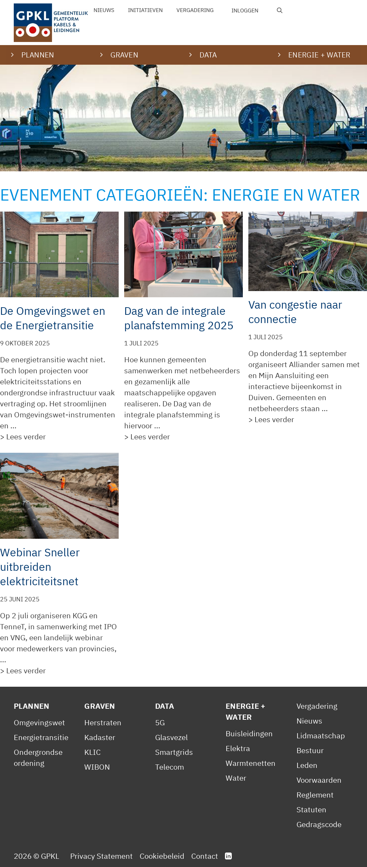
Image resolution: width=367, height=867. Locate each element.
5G (160, 722)
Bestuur (310, 750)
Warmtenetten (251, 763)
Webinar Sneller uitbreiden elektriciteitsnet (40, 566)
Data (164, 706)
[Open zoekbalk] (279, 10)
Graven (99, 706)
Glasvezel (171, 737)
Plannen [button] (37, 55)
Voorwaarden (319, 780)
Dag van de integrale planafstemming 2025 (179, 317)
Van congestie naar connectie (295, 311)
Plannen (31, 706)
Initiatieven (145, 10)
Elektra (238, 748)
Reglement (315, 795)
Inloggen (244, 10)
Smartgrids (174, 752)
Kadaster (99, 737)
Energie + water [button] (319, 55)
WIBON (97, 767)
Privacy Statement (101, 856)
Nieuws (104, 10)
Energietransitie (41, 737)
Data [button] (208, 55)
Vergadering (195, 10)
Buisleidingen (249, 733)
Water (236, 778)
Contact (204, 856)
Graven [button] (124, 55)
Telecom (169, 767)
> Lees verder (23, 436)
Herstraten (102, 722)
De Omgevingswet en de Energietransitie (52, 317)
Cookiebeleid (162, 856)
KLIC (92, 752)
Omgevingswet (39, 722)
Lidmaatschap (320, 735)
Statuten (311, 809)
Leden (306, 765)
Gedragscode (319, 824)
